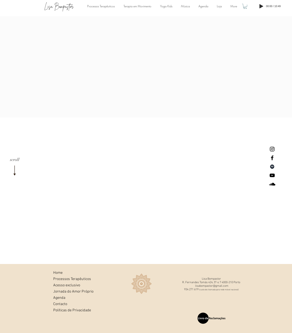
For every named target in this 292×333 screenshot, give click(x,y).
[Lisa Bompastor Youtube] (272, 175)
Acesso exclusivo (66, 285)
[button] (245, 6)
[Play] (261, 6)
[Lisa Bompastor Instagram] (272, 149)
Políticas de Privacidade (67, 310)
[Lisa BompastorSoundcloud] (272, 184)
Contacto (60, 304)
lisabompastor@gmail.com (211, 286)
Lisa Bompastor (58, 6)
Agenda (59, 298)
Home (58, 273)
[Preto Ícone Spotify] (272, 166)
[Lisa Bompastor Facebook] (272, 158)
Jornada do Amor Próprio (67, 291)
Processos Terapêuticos (67, 279)
